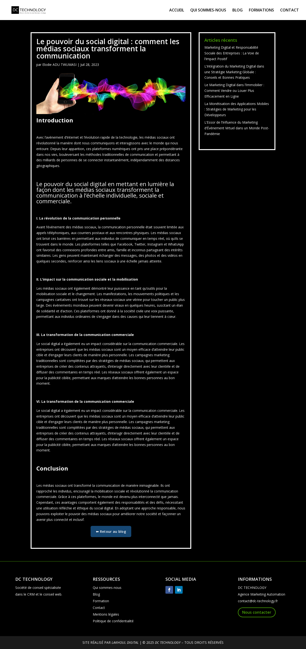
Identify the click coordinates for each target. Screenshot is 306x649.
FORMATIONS (261, 10)
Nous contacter (256, 612)
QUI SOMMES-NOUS (208, 10)
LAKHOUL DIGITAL (125, 642)
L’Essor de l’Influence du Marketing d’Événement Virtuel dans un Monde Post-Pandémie (236, 128)
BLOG (237, 10)
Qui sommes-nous (107, 587)
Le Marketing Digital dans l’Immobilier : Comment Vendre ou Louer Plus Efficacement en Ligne (234, 91)
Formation (101, 601)
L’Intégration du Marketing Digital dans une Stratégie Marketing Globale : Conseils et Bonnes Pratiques (234, 72)
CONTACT (289, 10)
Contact (99, 607)
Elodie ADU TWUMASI (59, 64)
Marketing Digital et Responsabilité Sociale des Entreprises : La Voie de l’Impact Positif (231, 53)
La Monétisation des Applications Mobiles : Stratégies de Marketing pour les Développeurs (236, 109)
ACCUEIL (176, 10)
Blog (96, 594)
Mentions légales (106, 614)
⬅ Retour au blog (111, 531)
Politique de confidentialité (113, 621)
